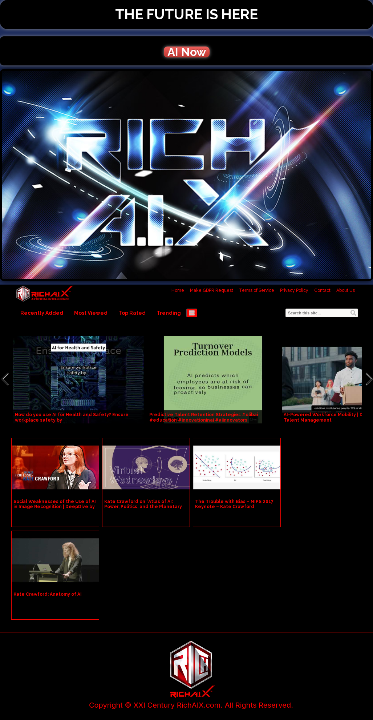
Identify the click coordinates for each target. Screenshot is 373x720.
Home (177, 290)
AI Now (186, 52)
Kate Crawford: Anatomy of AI (47, 594)
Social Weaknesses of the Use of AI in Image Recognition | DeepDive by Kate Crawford (54, 506)
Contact (322, 290)
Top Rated (132, 313)
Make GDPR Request (211, 290)
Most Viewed (91, 313)
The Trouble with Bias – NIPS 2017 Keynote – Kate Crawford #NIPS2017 (234, 506)
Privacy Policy (294, 290)
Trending (169, 313)
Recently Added (41, 313)
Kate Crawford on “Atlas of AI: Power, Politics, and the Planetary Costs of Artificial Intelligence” (143, 506)
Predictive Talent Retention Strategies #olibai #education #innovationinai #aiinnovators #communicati (203, 420)
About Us (345, 290)
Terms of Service (256, 290)
